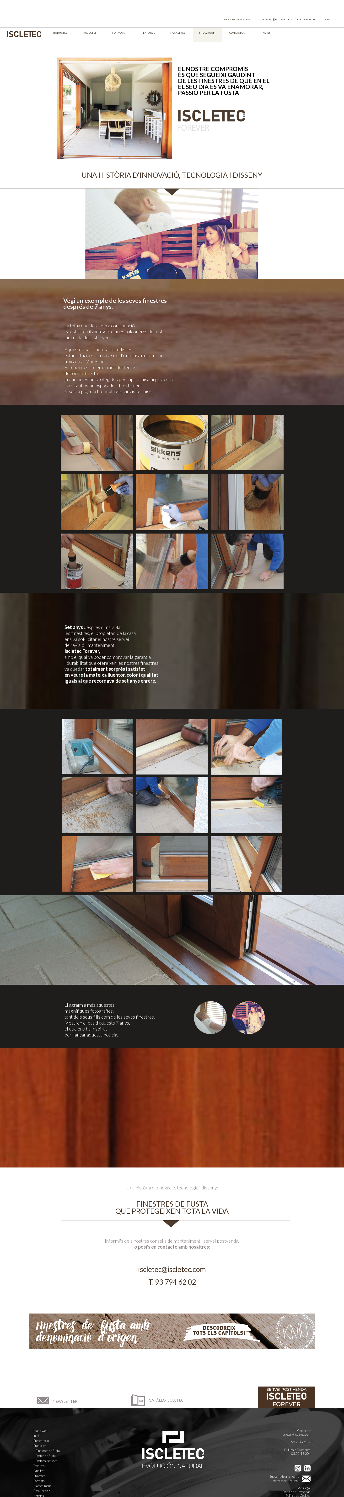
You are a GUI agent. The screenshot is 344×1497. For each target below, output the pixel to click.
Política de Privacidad (297, 1492)
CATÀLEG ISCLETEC (156, 1400)
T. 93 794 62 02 (307, 19)
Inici (36, 1436)
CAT (335, 19)
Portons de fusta (46, 1461)
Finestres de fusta (48, 1451)
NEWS (267, 32)
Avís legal (304, 1488)
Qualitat (38, 1471)
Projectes (39, 1476)
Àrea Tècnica (41, 1491)
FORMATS (118, 32)
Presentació (41, 1441)
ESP (327, 19)
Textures (39, 1466)
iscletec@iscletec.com (278, 19)
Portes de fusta (46, 1456)
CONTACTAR (237, 32)
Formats (39, 1481)
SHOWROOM (207, 32)
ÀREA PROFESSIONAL (238, 19)
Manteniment (42, 1486)
